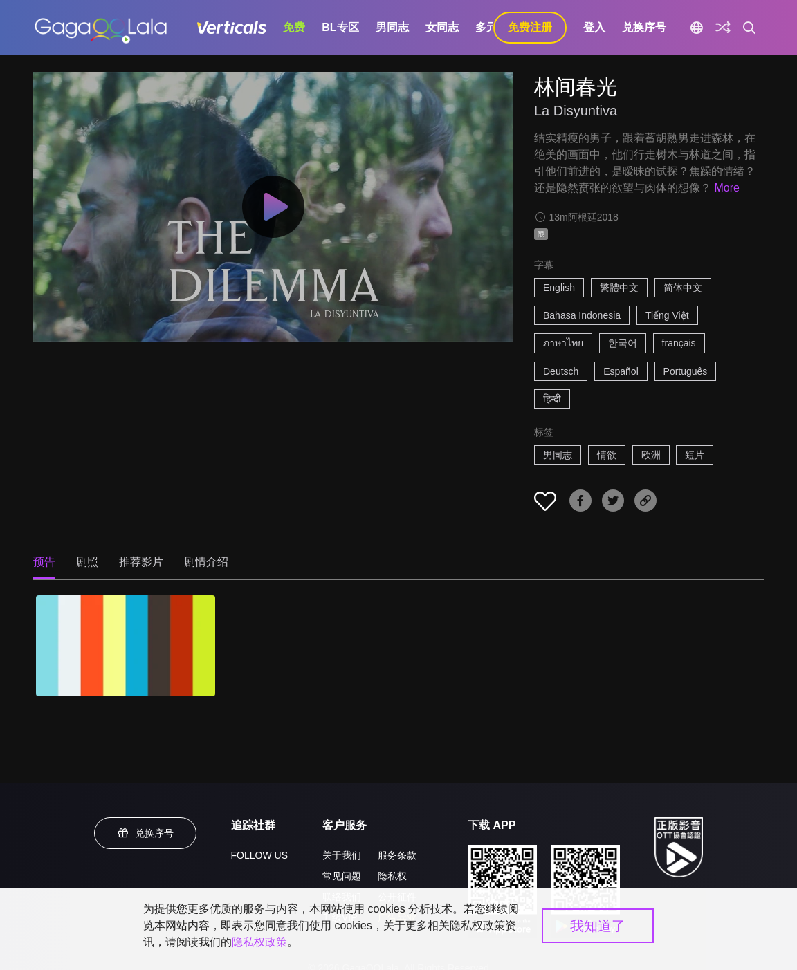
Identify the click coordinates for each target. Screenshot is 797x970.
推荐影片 (141, 562)
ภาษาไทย (563, 342)
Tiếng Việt (667, 315)
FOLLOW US (259, 855)
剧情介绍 (206, 562)
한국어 (622, 342)
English (559, 287)
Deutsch (560, 371)
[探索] (723, 28)
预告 (44, 562)
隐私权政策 (259, 942)
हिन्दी (552, 398)
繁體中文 (619, 287)
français (679, 342)
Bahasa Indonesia (582, 315)
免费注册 (530, 27)
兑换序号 (644, 27)
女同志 (442, 27)
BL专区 (340, 27)
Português (685, 371)
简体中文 (682, 287)
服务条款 (397, 855)
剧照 (87, 562)
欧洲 (651, 454)
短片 (694, 454)
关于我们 (341, 855)
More (726, 188)
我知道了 (597, 925)
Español (621, 371)
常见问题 (341, 876)
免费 (294, 27)
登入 (594, 27)
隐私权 (392, 876)
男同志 (392, 27)
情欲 (606, 454)
